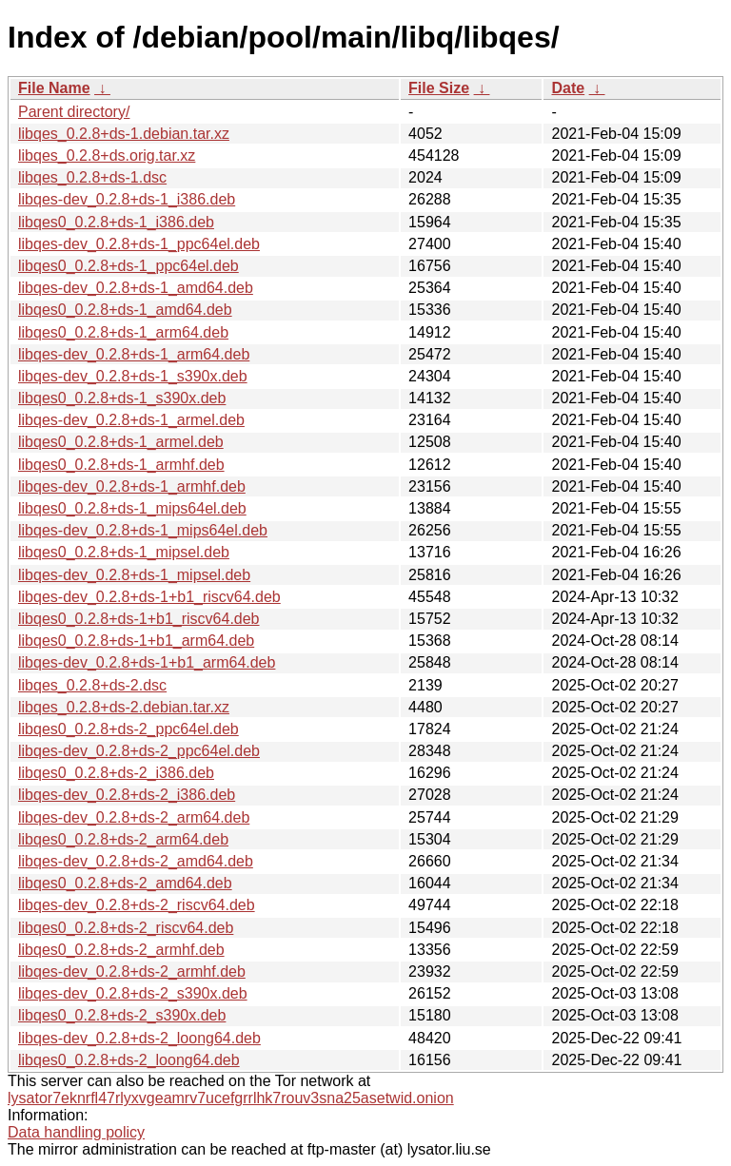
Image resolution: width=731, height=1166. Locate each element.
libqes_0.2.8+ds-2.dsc (92, 685)
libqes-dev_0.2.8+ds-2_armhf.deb (132, 971)
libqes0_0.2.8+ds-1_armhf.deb (121, 465)
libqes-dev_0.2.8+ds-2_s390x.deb (132, 993)
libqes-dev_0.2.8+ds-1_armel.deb (131, 420)
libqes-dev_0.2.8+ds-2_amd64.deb (135, 861)
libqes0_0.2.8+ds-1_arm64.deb (123, 332)
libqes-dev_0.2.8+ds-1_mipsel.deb (134, 575)
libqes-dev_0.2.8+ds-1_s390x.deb (132, 376)
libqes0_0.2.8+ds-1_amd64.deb (125, 309)
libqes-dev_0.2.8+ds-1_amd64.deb (135, 288)
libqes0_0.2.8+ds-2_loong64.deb (129, 1060)
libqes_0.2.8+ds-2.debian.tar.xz (123, 707)
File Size (438, 88)
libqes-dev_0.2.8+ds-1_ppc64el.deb (139, 244)
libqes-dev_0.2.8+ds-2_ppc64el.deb (139, 751)
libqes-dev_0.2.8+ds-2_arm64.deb (133, 817)
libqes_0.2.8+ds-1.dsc (92, 177)
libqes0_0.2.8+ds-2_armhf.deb (121, 950)
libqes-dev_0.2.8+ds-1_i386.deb (126, 199)
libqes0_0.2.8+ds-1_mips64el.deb (132, 508)
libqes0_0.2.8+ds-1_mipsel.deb (123, 552)
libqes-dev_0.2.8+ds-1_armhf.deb (132, 486)
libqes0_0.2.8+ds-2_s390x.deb (122, 1015)
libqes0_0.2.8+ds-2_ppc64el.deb (128, 729)
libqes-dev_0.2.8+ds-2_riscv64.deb (136, 905)
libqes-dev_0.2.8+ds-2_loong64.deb (139, 1038)
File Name (54, 88)
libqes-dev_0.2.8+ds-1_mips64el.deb (142, 530)
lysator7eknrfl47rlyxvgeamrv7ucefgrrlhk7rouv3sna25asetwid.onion (231, 1098)
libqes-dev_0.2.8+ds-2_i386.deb (126, 795)
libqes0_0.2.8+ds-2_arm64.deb (123, 839)
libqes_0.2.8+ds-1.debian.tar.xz (123, 134)
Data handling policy (76, 1132)
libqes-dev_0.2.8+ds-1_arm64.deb (133, 354)
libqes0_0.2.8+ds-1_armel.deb (121, 442)
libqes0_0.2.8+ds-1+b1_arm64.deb (136, 640)
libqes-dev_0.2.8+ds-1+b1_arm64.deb (146, 662)
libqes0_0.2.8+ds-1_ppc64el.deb (128, 266)
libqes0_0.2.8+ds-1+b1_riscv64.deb (139, 619)
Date (567, 88)
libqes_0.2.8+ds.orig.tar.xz (106, 155)
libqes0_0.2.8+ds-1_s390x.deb (122, 398)
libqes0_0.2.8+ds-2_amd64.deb (125, 883)
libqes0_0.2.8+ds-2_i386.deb (116, 773)
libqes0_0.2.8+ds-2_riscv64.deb (125, 928)
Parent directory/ (73, 112)
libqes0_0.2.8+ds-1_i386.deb (116, 222)
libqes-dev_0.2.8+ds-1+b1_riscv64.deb (149, 597)
